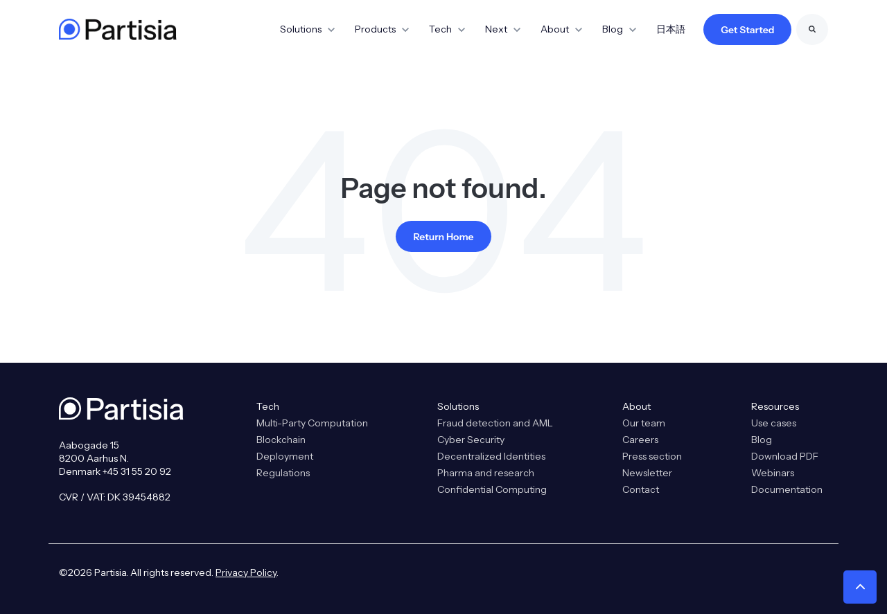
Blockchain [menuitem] (281, 439)
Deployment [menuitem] (284, 456)
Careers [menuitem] (640, 439)
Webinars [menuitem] (772, 473)
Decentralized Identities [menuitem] (491, 456)
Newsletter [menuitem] (647, 473)
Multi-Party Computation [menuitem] (312, 423)
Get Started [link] (747, 30)
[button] (860, 587)
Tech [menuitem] (267, 406)
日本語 (670, 29)
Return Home (443, 237)
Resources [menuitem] (775, 406)
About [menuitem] (636, 406)
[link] (118, 28)
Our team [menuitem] (643, 423)
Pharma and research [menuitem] (485, 473)
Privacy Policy (246, 572)
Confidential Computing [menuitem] (492, 489)
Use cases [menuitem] (773, 423)
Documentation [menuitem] (787, 489)
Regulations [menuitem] (283, 473)
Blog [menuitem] (761, 439)
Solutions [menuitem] (458, 406)
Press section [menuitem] (652, 456)
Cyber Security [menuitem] (470, 439)
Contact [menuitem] (640, 489)
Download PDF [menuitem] (784, 456)
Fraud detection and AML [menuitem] (495, 423)
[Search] (812, 29)
